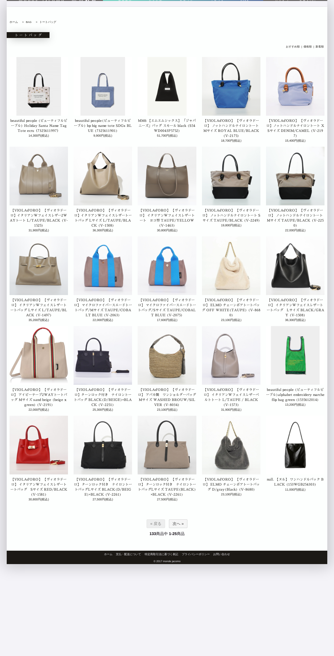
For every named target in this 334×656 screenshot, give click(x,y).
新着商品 (124, 13)
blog (74, 13)
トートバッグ (47, 21)
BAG (28, 21)
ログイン (282, 13)
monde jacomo (42, 13)
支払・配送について (128, 554)
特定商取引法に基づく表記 (161, 554)
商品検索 (243, 13)
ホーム (14, 21)
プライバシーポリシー (196, 554)
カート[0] (308, 13)
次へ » (178, 523)
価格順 (308, 46)
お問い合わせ (221, 554)
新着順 (320, 46)
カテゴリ (184, 13)
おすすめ (154, 13)
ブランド (213, 13)
